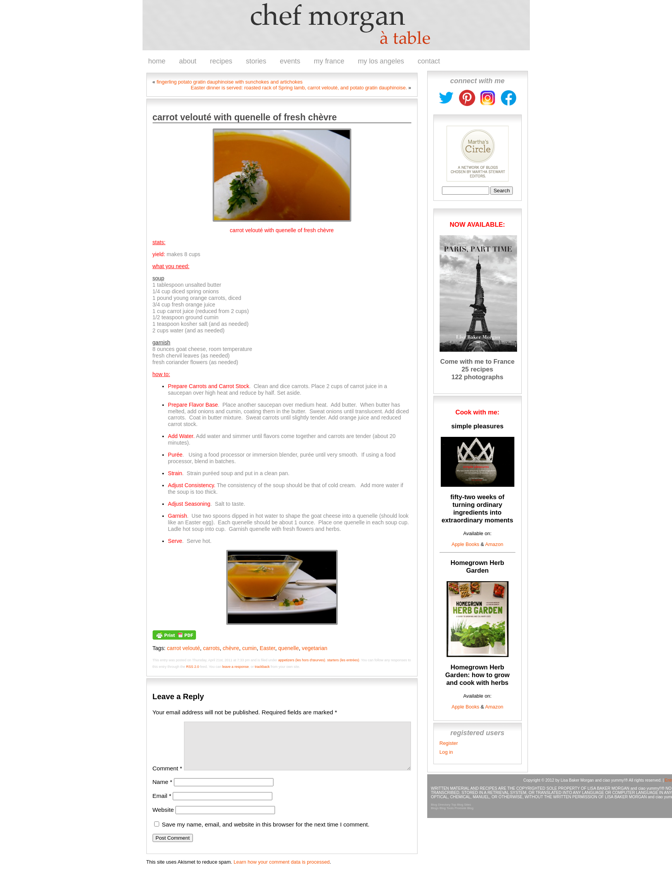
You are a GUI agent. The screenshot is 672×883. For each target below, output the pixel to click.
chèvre (231, 648)
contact (429, 61)
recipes (221, 61)
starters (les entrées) (343, 660)
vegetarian (314, 648)
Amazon (494, 544)
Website (163, 819)
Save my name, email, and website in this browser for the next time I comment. (266, 833)
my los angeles (381, 61)
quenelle (288, 648)
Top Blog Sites (461, 804)
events (290, 61)
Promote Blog (464, 808)
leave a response (235, 667)
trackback (262, 667)
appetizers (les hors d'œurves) (301, 660)
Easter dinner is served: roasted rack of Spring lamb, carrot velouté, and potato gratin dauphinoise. (299, 88)
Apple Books (466, 544)
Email (162, 805)
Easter (267, 648)
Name (162, 791)
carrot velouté (183, 648)
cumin (249, 648)
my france (329, 61)
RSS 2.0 (192, 667)
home (157, 61)
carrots (211, 648)
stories (256, 61)
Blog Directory (440, 804)
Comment (167, 777)
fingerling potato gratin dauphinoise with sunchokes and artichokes (229, 82)
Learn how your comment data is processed (282, 871)
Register (449, 743)
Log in (446, 752)
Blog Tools (447, 808)
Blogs (435, 808)
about (187, 61)
